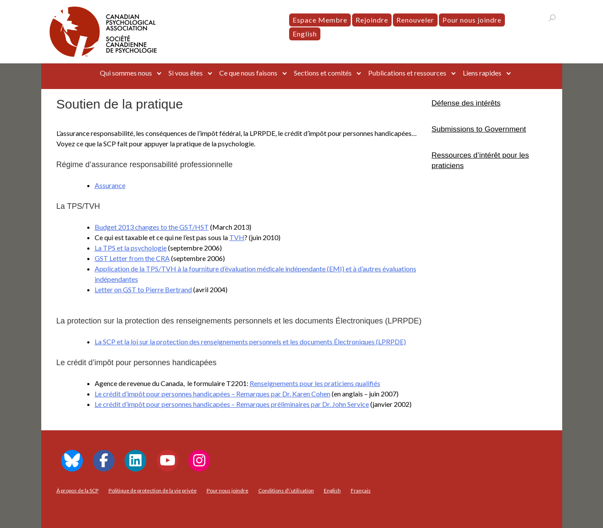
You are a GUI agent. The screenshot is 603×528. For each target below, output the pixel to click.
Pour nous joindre (471, 20)
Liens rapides (482, 73)
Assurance (110, 185)
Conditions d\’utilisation (286, 490)
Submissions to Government (479, 129)
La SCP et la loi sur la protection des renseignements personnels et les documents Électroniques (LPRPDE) (250, 341)
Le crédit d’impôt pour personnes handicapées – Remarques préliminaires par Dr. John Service (232, 404)
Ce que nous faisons (248, 73)
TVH (236, 237)
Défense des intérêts (466, 103)
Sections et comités (323, 73)
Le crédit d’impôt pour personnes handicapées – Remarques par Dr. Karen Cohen (212, 393)
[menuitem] (305, 34)
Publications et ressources (407, 73)
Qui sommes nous (126, 73)
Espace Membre (320, 20)
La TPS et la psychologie (131, 248)
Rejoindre (372, 20)
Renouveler (415, 20)
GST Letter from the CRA (132, 258)
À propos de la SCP (77, 490)
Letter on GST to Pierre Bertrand (143, 289)
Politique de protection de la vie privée (153, 490)
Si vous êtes (185, 73)
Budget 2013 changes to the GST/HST (152, 227)
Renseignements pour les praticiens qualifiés (315, 383)
